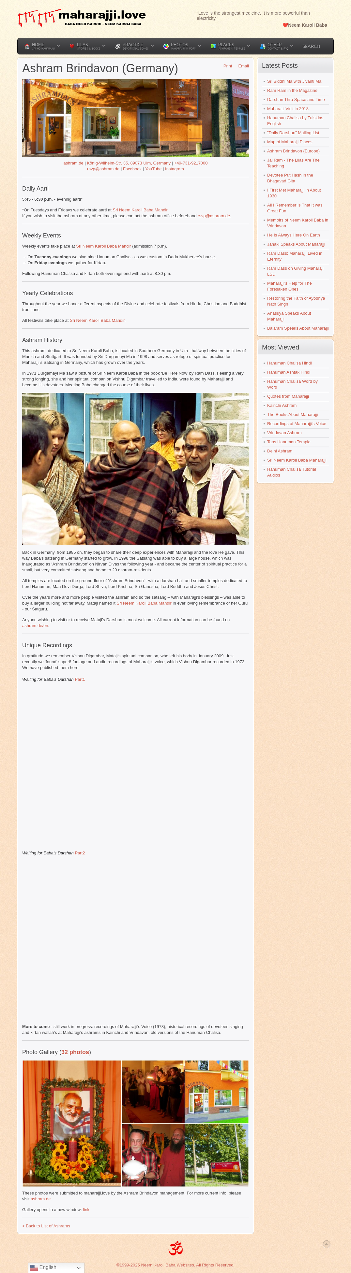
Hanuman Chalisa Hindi (289, 363)
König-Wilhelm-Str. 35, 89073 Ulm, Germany (128, 163)
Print (225, 66)
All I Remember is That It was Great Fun (295, 208)
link (86, 1209)
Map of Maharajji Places (290, 141)
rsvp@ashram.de (103, 168)
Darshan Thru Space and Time (296, 99)
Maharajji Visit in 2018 (288, 108)
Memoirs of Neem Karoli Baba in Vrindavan (297, 223)
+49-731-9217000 (191, 163)
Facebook (132, 168)
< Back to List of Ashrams (46, 1225)
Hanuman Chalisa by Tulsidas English (295, 120)
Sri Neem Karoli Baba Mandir (140, 209)
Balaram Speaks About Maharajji (298, 328)
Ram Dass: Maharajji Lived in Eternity (294, 256)
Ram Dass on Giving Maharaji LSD (295, 271)
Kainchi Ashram (282, 405)
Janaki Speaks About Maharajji (296, 244)
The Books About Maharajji (292, 414)
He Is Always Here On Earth (293, 235)
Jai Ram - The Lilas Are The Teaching (293, 163)
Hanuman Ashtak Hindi (288, 372)
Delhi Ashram (279, 451)
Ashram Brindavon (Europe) (293, 151)
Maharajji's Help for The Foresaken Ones (289, 286)
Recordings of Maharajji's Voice (296, 423)
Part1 (80, 679)
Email (241, 66)
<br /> (134, 765)
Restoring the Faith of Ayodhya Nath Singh (296, 301)
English (43, 1268)
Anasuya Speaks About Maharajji (289, 316)
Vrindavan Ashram (284, 432)
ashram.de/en (35, 625)
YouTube (153, 168)
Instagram (174, 168)
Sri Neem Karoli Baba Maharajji (296, 460)
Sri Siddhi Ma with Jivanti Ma (294, 81)
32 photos (75, 1052)
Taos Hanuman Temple (289, 441)
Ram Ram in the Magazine (292, 90)
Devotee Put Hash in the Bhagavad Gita (290, 178)
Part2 (80, 853)
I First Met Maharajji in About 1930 (294, 193)
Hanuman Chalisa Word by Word (292, 384)
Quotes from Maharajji (288, 396)
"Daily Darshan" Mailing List (293, 132)
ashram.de (73, 163)
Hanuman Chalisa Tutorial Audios (291, 472)
